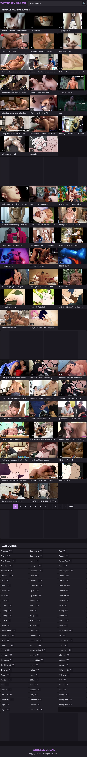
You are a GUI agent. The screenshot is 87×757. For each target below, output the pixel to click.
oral (34, 684)
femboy (6, 689)
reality (64, 575)
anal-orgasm (8, 561)
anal (5, 556)
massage (35, 645)
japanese (35, 595)
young (64, 694)
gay (5, 709)
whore (63, 684)
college (6, 620)
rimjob (64, 580)
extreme (6, 670)
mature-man (37, 660)
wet (62, 680)
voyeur (64, 665)
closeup (6, 615)
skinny (63, 610)
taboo (63, 615)
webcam (64, 675)
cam (5, 600)
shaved (64, 590)
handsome (36, 570)
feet (5, 684)
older (34, 680)
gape (5, 704)
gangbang (7, 699)
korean (35, 625)
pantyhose (36, 709)
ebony (5, 650)
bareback (7, 575)
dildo (5, 640)
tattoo (64, 620)
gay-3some (36, 551)
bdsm (6, 585)
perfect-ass (65, 561)
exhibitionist (8, 665)
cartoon (6, 605)
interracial (36, 585)
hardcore (36, 580)
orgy (34, 694)
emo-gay (6, 655)
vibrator (64, 655)
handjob (36, 565)
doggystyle (7, 645)
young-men (65, 704)
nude (34, 675)
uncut (63, 645)
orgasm (35, 689)
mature (35, 655)
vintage (64, 660)
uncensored (66, 640)
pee (62, 551)
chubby (6, 610)
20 (55, 506)
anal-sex (7, 565)
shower (64, 600)
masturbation (38, 650)
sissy (63, 605)
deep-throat (8, 630)
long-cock (36, 640)
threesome (66, 630)
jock (33, 610)
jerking (35, 600)
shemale (64, 595)
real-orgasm (66, 570)
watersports (66, 670)
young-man (65, 699)
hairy (34, 561)
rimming (64, 585)
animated (7, 570)
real (63, 565)
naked (34, 670)
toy (62, 635)
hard (34, 575)
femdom (6, 694)
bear (5, 595)
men (34, 665)
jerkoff (34, 605)
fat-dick (6, 680)
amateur (7, 551)
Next (71, 506)
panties (35, 704)
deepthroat (8, 635)
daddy (5, 625)
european (7, 660)
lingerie (35, 635)
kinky (34, 615)
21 (60, 506)
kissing (35, 620)
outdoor (36, 699)
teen (63, 625)
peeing (64, 556)
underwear (65, 650)
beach (5, 590)
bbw (5, 580)
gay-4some (36, 556)
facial (5, 675)
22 (65, 506)
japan (34, 590)
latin (34, 630)
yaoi (62, 689)
